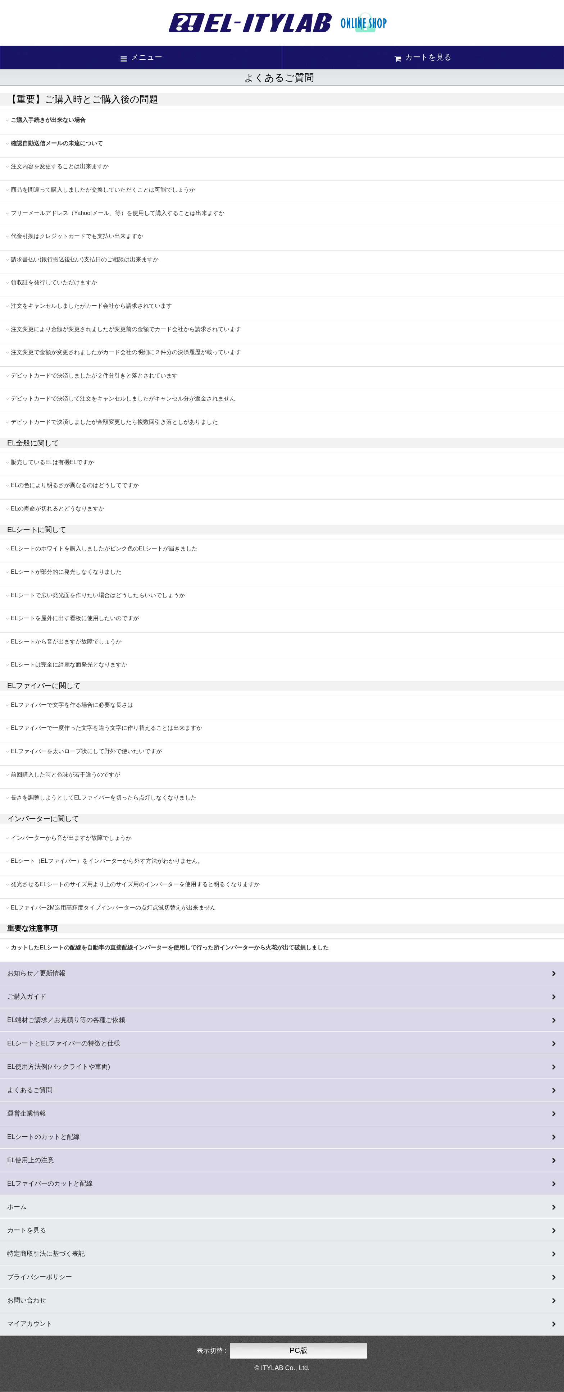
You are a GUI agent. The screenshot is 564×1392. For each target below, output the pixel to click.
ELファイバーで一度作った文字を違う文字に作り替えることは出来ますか (106, 728)
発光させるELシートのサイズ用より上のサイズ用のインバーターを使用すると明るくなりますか (135, 884)
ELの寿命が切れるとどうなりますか (57, 508)
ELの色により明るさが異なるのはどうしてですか (75, 485)
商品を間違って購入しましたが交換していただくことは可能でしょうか (103, 190)
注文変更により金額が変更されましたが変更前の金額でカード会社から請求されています (126, 329)
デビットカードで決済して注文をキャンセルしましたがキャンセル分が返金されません (123, 398)
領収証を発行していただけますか (54, 282)
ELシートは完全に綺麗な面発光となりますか (69, 664)
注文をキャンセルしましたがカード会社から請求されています (91, 306)
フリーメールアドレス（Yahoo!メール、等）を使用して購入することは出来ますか (117, 213)
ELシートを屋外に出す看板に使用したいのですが (75, 618)
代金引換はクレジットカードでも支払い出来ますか (77, 236)
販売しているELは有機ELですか (52, 462)
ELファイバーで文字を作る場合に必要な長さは (72, 705)
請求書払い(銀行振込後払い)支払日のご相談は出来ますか (85, 259)
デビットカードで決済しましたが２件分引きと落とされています (94, 375)
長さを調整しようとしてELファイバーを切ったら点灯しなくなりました (103, 798)
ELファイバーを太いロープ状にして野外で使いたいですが (86, 751)
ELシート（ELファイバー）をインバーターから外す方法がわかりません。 (107, 861)
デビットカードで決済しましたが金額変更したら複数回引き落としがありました (114, 422)
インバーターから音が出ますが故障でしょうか (71, 838)
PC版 (299, 1350)
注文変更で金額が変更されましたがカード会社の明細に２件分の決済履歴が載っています (126, 352)
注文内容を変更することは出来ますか (60, 166)
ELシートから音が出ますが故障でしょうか (66, 641)
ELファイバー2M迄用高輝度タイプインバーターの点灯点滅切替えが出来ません (113, 908)
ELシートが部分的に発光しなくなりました (66, 572)
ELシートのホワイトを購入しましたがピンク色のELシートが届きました (104, 548)
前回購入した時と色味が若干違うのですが (65, 774)
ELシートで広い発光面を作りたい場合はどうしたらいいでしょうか (98, 595)
